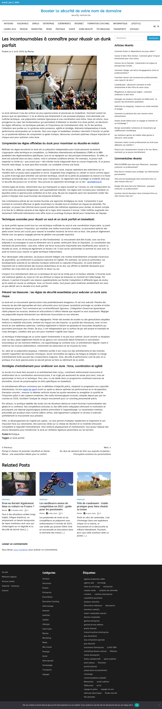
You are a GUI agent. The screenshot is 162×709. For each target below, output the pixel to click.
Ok (137, 705)
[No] (159, 705)
